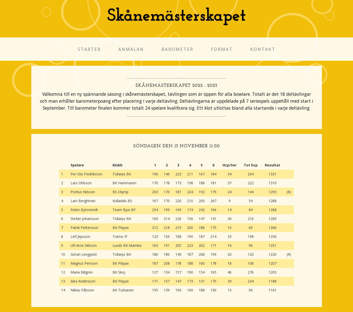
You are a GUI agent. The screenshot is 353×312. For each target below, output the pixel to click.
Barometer (177, 49)
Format (222, 49)
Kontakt (262, 49)
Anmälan (131, 49)
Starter (89, 49)
